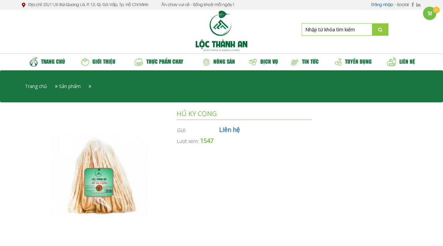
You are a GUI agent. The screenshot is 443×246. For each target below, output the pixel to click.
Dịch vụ (263, 62)
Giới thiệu (98, 62)
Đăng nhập (382, 5)
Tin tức (305, 62)
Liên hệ (401, 61)
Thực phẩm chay (158, 62)
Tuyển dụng (353, 62)
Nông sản (218, 62)
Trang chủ (47, 62)
